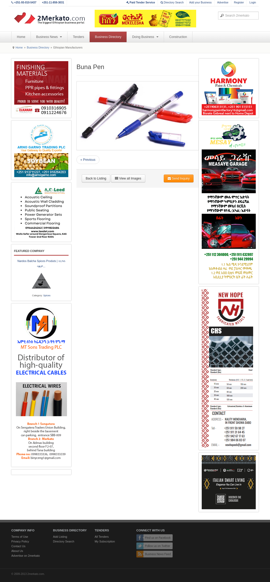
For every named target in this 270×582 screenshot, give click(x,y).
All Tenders (102, 536)
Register (239, 2)
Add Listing (60, 536)
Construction (178, 37)
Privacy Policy (20, 541)
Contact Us (18, 546)
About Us (17, 550)
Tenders (78, 37)
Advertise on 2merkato (25, 555)
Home (21, 37)
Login (252, 2)
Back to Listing (96, 178)
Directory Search (172, 2)
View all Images (128, 178)
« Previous (87, 160)
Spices (47, 295)
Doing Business (145, 37)
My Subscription (105, 541)
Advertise (222, 2)
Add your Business (200, 2)
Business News (49, 37)
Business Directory (108, 37)
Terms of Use (19, 536)
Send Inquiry (179, 178)
